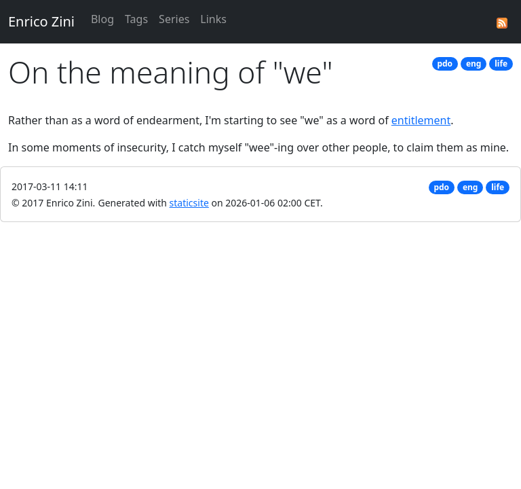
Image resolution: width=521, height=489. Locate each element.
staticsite (189, 202)
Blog (102, 19)
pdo (444, 63)
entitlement (420, 120)
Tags (136, 19)
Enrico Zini (41, 21)
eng (474, 63)
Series (174, 19)
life (501, 63)
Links (213, 19)
